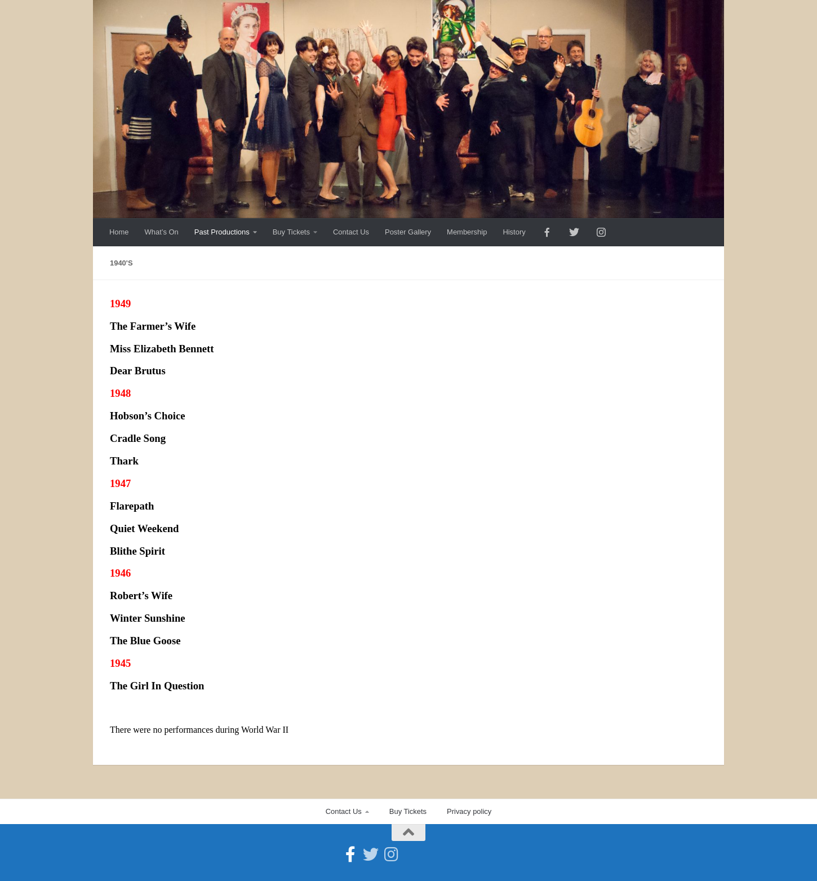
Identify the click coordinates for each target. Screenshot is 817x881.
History (514, 232)
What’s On (162, 232)
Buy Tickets (291, 232)
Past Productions (222, 232)
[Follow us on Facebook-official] (350, 854)
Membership (467, 232)
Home (119, 232)
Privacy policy (469, 811)
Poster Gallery (408, 232)
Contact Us (351, 232)
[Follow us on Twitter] (371, 854)
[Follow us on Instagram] (391, 854)
